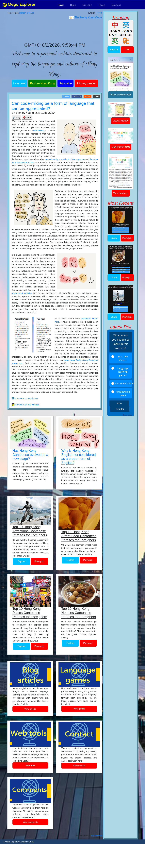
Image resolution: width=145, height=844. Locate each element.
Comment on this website (26, 404)
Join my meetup (86, 83)
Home (61, 5)
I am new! (19, 83)
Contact (116, 5)
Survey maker (127, 415)
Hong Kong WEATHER (54, 31)
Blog (73, 5)
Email (96, 96)
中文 (100, 13)
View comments (30, 822)
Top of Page (96, 835)
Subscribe (65, 83)
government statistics (22, 293)
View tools (30, 765)
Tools (101, 5)
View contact (79, 765)
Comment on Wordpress (26, 398)
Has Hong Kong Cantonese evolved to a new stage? (30, 455)
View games (79, 708)
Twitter (66, 96)
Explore (87, 5)
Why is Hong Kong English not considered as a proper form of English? (78, 457)
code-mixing (38, 130)
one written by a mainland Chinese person (65, 159)
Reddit (87, 96)
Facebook (77, 96)
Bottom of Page (26, 13)
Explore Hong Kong (42, 83)
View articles (30, 709)
